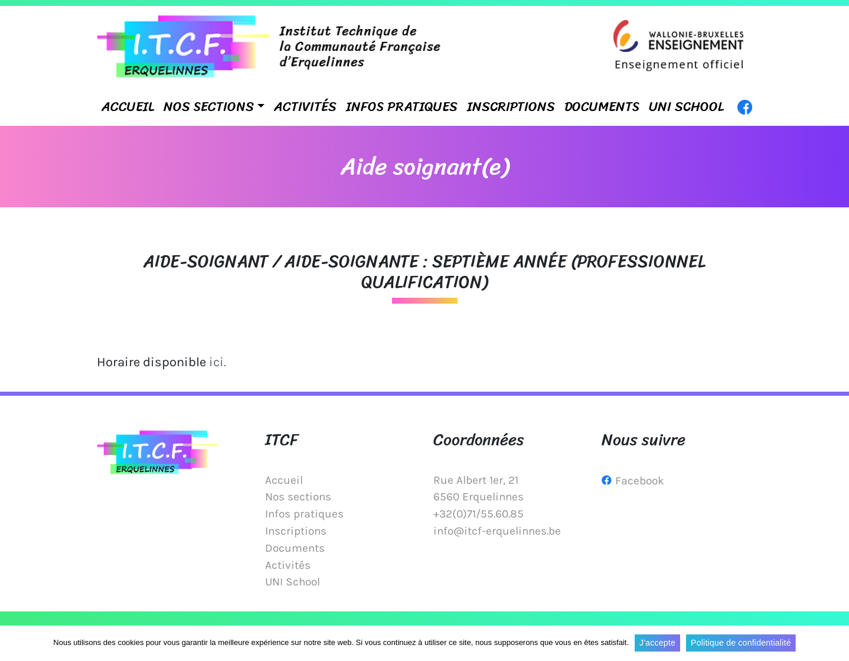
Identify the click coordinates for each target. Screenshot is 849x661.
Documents (601, 106)
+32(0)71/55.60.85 (478, 513)
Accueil (128, 106)
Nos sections (209, 106)
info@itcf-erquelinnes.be (497, 531)
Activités (305, 106)
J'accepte (657, 642)
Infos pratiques (402, 106)
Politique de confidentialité (741, 642)
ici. (217, 362)
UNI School (686, 106)
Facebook (639, 480)
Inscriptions (511, 106)
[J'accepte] (834, 643)
